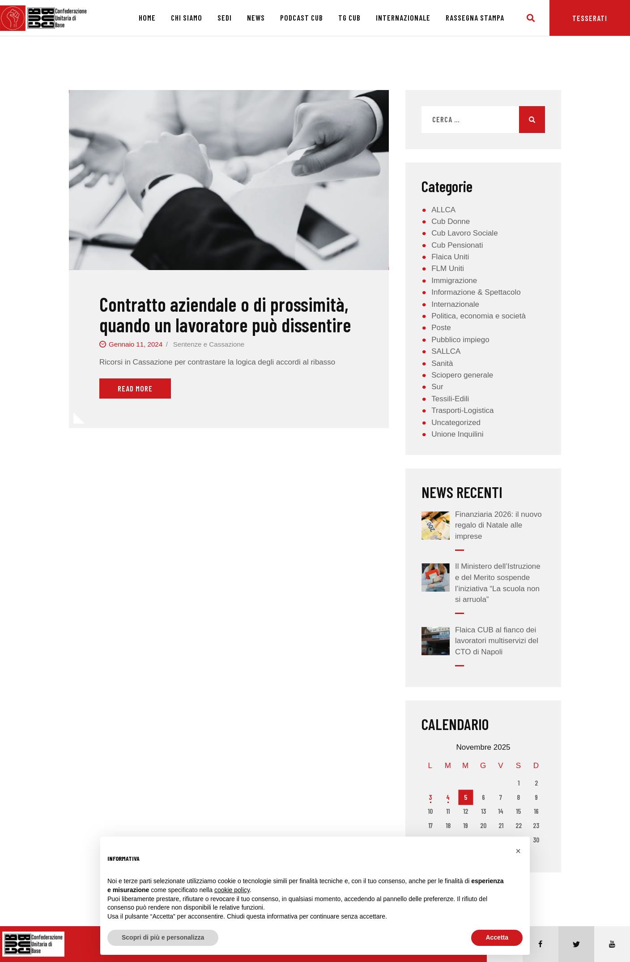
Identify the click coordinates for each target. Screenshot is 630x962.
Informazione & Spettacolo (475, 292)
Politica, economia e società (478, 316)
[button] (518, 851)
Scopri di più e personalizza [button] (163, 937)
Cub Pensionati (457, 245)
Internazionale (455, 304)
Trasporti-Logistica (462, 410)
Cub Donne (450, 221)
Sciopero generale (462, 375)
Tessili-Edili (450, 399)
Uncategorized (456, 422)
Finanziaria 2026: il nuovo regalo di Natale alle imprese (498, 525)
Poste (441, 327)
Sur (437, 386)
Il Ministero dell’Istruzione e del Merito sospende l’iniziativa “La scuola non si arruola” (498, 583)
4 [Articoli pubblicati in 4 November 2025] (448, 797)
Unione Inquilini (457, 434)
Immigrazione (454, 280)
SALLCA (445, 351)
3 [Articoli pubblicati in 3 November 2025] (430, 797)
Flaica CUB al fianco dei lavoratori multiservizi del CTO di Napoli (496, 641)
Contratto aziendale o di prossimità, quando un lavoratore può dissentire (225, 314)
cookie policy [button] (232, 889)
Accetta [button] (496, 937)
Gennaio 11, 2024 (135, 344)
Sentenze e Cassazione (209, 344)
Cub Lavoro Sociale (464, 233)
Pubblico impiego (460, 339)
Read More (135, 388)
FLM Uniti (447, 268)
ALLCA (443, 210)
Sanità (442, 363)
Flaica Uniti (450, 257)
